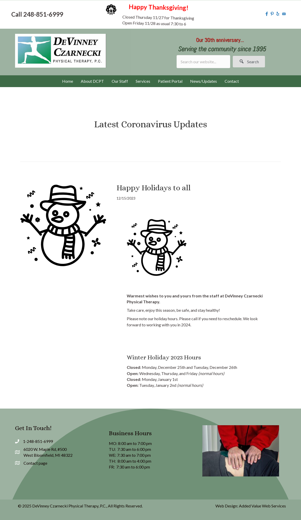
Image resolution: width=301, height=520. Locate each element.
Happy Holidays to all (154, 187)
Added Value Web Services (262, 505)
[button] (249, 61)
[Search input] (203, 61)
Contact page (35, 463)
